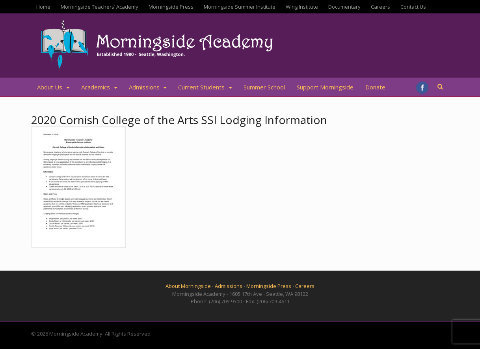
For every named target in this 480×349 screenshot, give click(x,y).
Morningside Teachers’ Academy (99, 6)
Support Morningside (325, 87)
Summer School (264, 87)
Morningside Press (171, 6)
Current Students (201, 87)
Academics (95, 87)
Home (43, 6)
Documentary (344, 6)
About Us (49, 87)
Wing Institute (302, 6)
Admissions (144, 87)
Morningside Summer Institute (239, 6)
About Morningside (188, 286)
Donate (375, 87)
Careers (380, 6)
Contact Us (413, 6)
